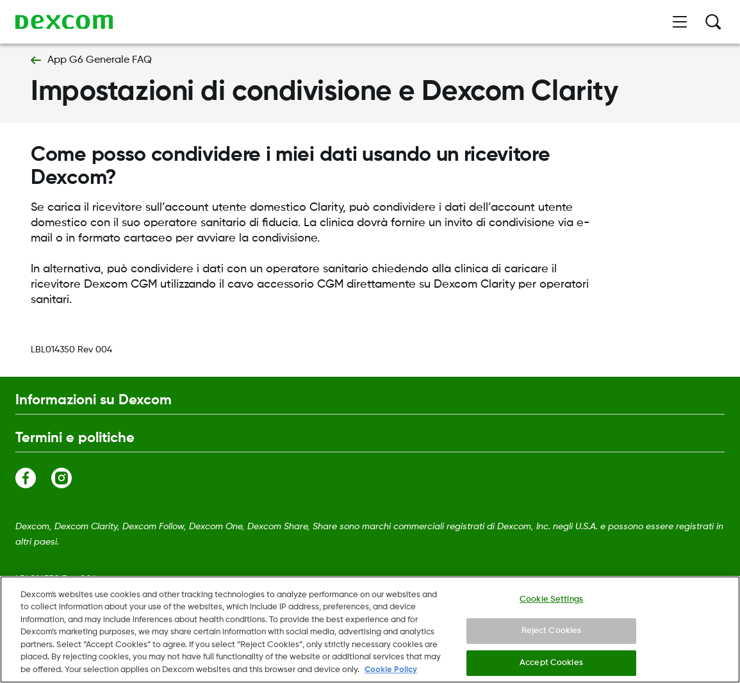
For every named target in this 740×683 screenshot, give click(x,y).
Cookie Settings (551, 604)
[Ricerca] (713, 21)
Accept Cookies (551, 668)
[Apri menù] (679, 21)
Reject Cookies (552, 636)
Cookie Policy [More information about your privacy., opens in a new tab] (391, 675)
